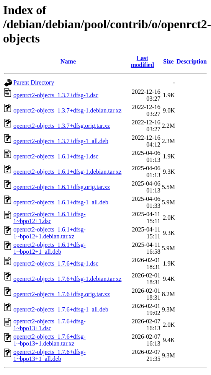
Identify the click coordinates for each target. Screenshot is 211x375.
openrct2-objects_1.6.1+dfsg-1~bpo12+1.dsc (49, 217)
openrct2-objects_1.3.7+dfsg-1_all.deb (60, 141)
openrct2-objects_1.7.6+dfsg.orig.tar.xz (61, 294)
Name (68, 61)
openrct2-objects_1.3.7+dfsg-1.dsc (55, 95)
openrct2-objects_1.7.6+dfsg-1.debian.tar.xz (67, 279)
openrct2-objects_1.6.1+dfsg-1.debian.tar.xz (67, 171)
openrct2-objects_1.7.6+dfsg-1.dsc (55, 263)
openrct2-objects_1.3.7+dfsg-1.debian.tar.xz (67, 110)
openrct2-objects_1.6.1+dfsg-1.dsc (55, 156)
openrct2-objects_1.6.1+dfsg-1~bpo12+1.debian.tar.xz (49, 233)
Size (168, 61)
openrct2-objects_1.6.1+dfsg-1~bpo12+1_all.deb (49, 248)
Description (192, 61)
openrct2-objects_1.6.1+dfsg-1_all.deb (60, 202)
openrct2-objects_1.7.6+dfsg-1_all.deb (60, 309)
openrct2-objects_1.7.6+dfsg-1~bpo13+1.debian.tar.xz (49, 340)
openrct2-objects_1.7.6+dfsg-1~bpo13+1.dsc (49, 324)
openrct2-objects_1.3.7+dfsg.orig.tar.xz (61, 125)
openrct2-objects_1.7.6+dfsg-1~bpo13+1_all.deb (49, 355)
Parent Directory (33, 82)
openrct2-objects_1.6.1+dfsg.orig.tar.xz (61, 187)
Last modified (142, 61)
